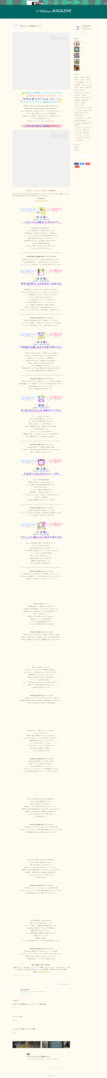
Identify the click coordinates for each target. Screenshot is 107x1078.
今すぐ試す (69, 2)
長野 (76, 77)
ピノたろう (87, 92)
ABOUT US (51, 16)
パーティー (89, 107)
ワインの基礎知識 (79, 82)
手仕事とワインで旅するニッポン (83, 97)
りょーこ (78, 129)
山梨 (82, 87)
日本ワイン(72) (25, 975)
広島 (82, 77)
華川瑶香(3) (14, 975)
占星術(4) (21, 975)
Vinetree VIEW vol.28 (85, 65)
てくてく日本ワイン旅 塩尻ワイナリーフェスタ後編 (24, 1028)
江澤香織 (77, 100)
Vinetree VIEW (79, 115)
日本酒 (82, 90)
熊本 (76, 79)
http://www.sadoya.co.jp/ (41, 200)
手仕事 (84, 95)
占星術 (83, 102)
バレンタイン (78, 92)
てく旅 (82, 79)
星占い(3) (18, 975)
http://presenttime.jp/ (44, 972)
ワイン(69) (29, 975)
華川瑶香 (85, 100)
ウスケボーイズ (79, 105)
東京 (87, 77)
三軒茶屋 (77, 84)
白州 (76, 90)
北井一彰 (88, 87)
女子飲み (86, 132)
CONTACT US (61, 16)
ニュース (78, 134)
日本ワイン (83, 112)
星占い (77, 102)
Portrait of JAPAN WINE (81, 120)
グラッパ (89, 82)
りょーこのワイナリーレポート (82, 127)
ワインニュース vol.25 (17, 1016)
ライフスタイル (79, 137)
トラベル (86, 134)
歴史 (76, 112)
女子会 (87, 137)
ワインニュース (79, 107)
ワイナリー (78, 132)
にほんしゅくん (86, 84)
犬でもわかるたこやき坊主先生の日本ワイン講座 (84, 123)
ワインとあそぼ (79, 118)
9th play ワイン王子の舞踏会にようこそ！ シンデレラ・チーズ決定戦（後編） (29, 1004)
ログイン (77, 2)
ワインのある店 (79, 140)
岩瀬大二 (85, 129)
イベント (78, 110)
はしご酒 (77, 95)
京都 (88, 79)
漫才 (76, 87)
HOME (43, 16)
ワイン (87, 118)
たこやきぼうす (87, 110)
